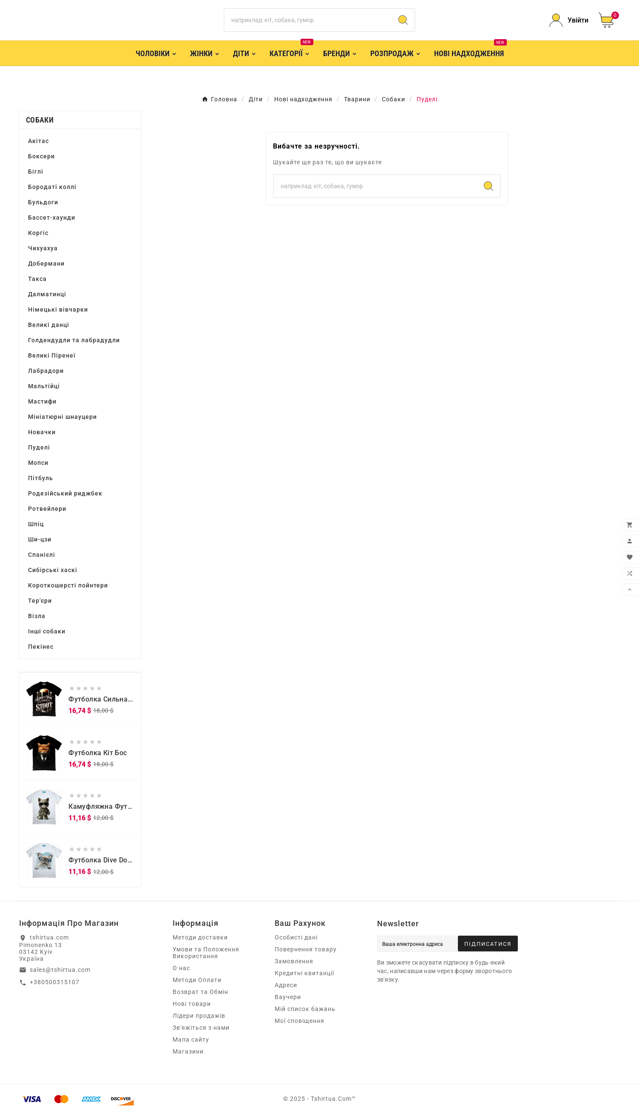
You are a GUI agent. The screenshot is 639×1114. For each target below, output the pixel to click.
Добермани (46, 263)
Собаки (40, 119)
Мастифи (42, 401)
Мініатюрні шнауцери (62, 416)
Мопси (38, 462)
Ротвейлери (47, 508)
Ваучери (288, 997)
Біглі (35, 171)
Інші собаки (46, 631)
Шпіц (36, 524)
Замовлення (294, 961)
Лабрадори (46, 370)
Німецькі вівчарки (58, 309)
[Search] (403, 20)
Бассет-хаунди (51, 217)
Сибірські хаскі (52, 570)
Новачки (42, 432)
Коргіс (38, 232)
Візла (36, 616)
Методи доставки (200, 937)
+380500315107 (55, 982)
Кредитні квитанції (304, 973)
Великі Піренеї (52, 355)
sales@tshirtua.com (60, 969)
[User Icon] (568, 20)
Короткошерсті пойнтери (68, 585)
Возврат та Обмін (200, 991)
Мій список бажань (305, 1008)
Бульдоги (43, 202)
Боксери (41, 156)
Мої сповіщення (299, 1020)
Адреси (286, 985)
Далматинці (47, 294)
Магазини (188, 1051)
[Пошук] (308, 20)
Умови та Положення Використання (206, 952)
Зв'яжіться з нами (201, 1027)
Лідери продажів (199, 1015)
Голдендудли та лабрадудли (74, 340)
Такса (37, 278)
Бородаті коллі (52, 186)
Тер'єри (40, 600)
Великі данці (48, 324)
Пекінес (41, 646)
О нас (181, 968)
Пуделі (39, 447)
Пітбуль (40, 478)
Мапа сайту (191, 1039)
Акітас (38, 140)
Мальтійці (44, 386)
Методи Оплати (197, 980)
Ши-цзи (39, 539)
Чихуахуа (43, 248)
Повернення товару (306, 949)
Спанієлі (41, 554)
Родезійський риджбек (65, 493)
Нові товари (192, 1003)
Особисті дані (296, 937)
